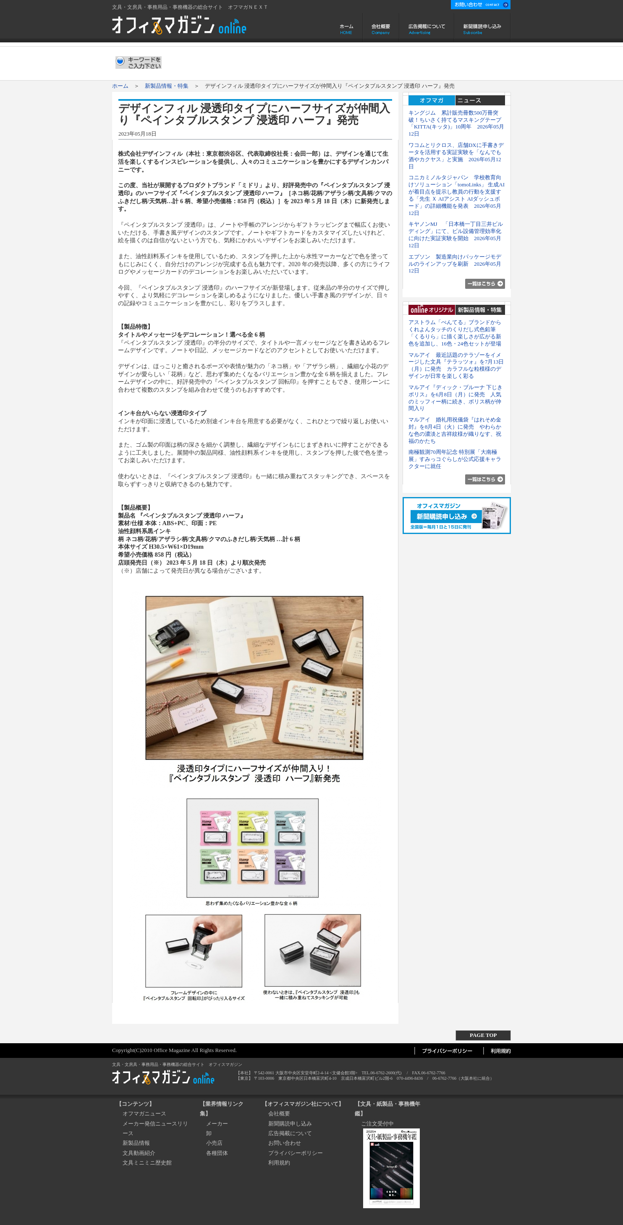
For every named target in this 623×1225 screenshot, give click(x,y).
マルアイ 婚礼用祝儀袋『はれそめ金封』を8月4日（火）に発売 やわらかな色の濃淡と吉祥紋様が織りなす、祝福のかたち (454, 430)
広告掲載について (426, 27)
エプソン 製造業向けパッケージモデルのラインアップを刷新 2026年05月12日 (454, 264)
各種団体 (217, 1153)
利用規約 (279, 1163)
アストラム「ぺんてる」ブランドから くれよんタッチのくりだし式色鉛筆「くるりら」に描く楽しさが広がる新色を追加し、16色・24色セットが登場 (457, 332)
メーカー (217, 1123)
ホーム (347, 27)
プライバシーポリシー (295, 1153)
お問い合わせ (284, 1143)
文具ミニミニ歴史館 (147, 1163)
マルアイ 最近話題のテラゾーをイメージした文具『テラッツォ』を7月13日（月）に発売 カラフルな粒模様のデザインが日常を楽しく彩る (456, 365)
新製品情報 (136, 1143)
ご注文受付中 (377, 1123)
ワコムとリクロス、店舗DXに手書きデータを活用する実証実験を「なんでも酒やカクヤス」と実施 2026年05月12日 (456, 155)
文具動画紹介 (139, 1153)
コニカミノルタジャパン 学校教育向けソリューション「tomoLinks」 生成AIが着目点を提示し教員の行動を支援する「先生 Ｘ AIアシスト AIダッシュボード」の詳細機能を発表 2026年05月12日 (456, 195)
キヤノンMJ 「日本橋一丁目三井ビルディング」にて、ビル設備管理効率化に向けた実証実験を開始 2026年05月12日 (455, 234)
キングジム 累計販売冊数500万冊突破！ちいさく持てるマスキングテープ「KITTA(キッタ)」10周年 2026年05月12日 (456, 123)
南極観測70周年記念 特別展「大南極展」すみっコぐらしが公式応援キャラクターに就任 (454, 459)
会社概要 (381, 27)
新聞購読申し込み (482, 27)
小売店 (214, 1143)
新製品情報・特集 (166, 86)
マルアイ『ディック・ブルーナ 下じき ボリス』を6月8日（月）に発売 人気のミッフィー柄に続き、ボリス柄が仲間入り (455, 397)
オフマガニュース (144, 1113)
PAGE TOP (483, 1035)
